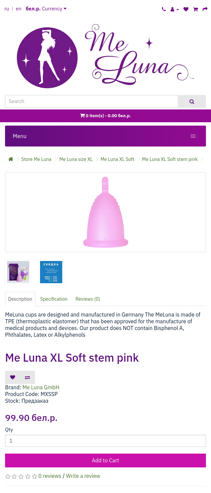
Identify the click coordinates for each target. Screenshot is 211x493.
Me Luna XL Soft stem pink (170, 159)
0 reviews (49, 475)
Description (20, 299)
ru (6, 8)
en (19, 8)
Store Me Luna (36, 159)
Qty (9, 429)
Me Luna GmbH (41, 387)
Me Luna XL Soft (117, 159)
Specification (54, 299)
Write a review (83, 475)
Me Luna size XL (76, 159)
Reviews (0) (88, 299)
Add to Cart (105, 460)
